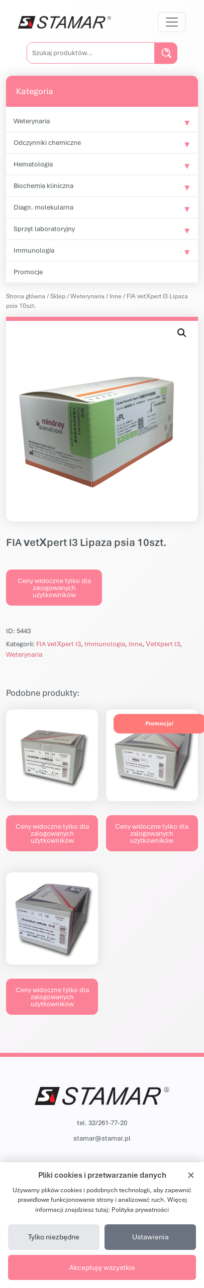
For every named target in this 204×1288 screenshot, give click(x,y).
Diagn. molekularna (43, 207)
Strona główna (25, 296)
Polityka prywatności (140, 1209)
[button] (182, 333)
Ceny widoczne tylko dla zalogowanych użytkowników (54, 587)
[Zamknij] (191, 1175)
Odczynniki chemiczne (47, 142)
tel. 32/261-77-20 (102, 1122)
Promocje (28, 271)
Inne (116, 296)
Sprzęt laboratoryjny (44, 228)
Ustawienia (150, 1236)
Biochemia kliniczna (43, 185)
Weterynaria (32, 120)
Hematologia (33, 163)
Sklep (57, 296)
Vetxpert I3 (162, 643)
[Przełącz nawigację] (172, 22)
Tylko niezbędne (53, 1236)
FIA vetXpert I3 (58, 643)
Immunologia (34, 250)
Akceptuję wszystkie (102, 1267)
